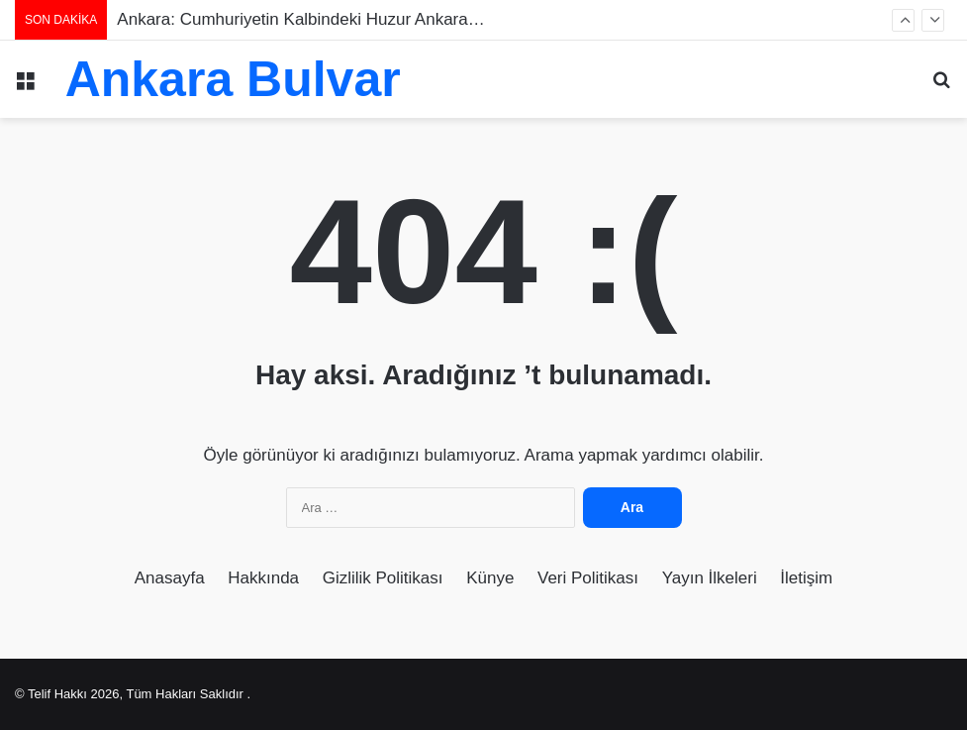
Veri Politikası (587, 578)
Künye (490, 578)
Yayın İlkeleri (709, 578)
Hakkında (263, 578)
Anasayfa (170, 578)
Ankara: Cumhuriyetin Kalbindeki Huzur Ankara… (300, 19)
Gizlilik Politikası (383, 578)
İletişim (806, 578)
